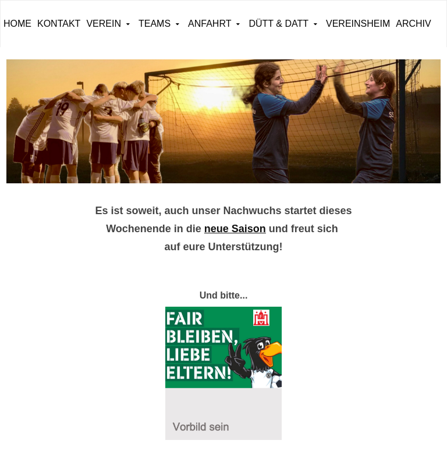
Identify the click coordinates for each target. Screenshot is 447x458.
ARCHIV (413, 24)
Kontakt (58, 24)
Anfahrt (209, 24)
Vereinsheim (358, 24)
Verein (103, 24)
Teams (155, 24)
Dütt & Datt (278, 24)
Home (17, 24)
